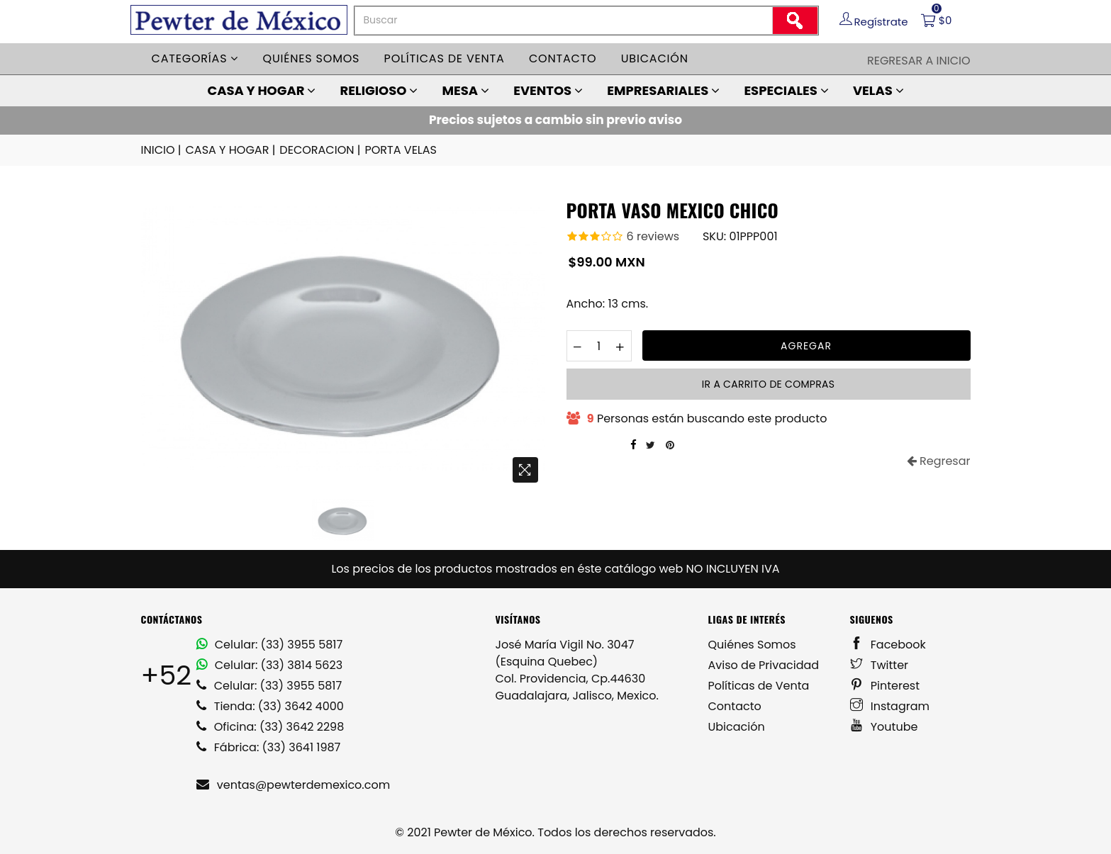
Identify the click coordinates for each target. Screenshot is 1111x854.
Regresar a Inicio (919, 60)
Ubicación (654, 58)
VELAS (878, 90)
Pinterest (885, 686)
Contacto (563, 58)
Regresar (939, 461)
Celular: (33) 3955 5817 (269, 644)
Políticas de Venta (759, 686)
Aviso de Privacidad (764, 665)
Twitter (879, 665)
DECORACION (320, 150)
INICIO (162, 150)
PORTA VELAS (400, 150)
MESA (465, 90)
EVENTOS (548, 90)
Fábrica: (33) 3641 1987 (268, 747)
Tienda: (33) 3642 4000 (270, 706)
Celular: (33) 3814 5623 (269, 665)
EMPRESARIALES (663, 90)
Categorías (195, 58)
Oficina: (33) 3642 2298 (270, 727)
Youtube (884, 727)
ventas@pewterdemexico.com (293, 785)
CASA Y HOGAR (261, 90)
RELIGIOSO (379, 90)
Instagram (890, 706)
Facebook (888, 644)
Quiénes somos (311, 58)
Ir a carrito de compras (768, 384)
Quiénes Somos (752, 644)
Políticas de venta (444, 58)
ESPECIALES (786, 90)
